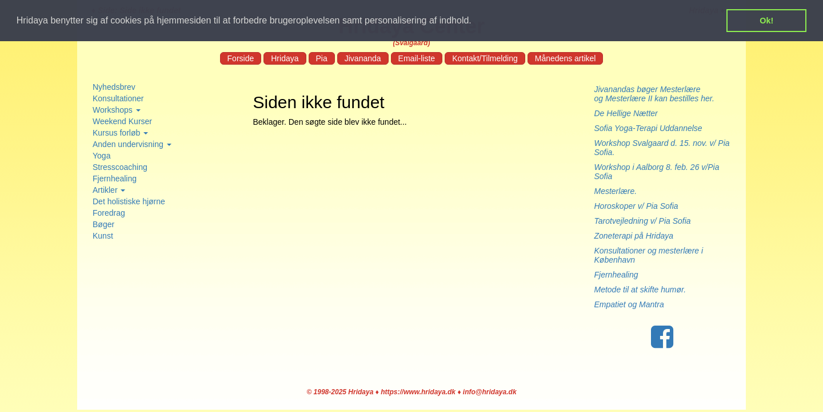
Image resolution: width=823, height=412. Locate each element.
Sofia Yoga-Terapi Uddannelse (648, 128)
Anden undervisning (132, 144)
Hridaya (284, 58)
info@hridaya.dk (490, 392)
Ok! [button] (766, 20)
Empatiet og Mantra (629, 304)
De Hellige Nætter (629, 113)
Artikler (109, 190)
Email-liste (417, 58)
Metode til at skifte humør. (640, 289)
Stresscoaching (120, 167)
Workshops (117, 109)
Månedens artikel (565, 58)
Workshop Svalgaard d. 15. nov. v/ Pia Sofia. (662, 147)
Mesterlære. (615, 191)
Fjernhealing (115, 178)
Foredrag (109, 212)
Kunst (103, 235)
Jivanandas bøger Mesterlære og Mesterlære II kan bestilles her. (657, 94)
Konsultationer (118, 98)
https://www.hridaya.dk (418, 392)
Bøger (103, 224)
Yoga (101, 155)
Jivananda (363, 58)
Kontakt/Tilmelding (485, 58)
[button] (475, 21)
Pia (321, 58)
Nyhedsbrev (114, 87)
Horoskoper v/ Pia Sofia (636, 206)
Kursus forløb (120, 132)
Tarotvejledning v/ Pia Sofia (642, 220)
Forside (240, 58)
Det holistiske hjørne (129, 201)
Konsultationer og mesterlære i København (649, 255)
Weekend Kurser (122, 121)
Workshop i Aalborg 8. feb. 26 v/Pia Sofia (657, 172)
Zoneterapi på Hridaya (634, 235)
